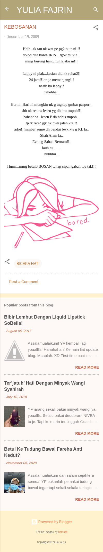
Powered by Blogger (51, 521)
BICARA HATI (28, 263)
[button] (96, 28)
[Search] (96, 10)
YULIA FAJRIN (44, 10)
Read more (87, 367)
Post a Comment (23, 281)
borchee (62, 532)
